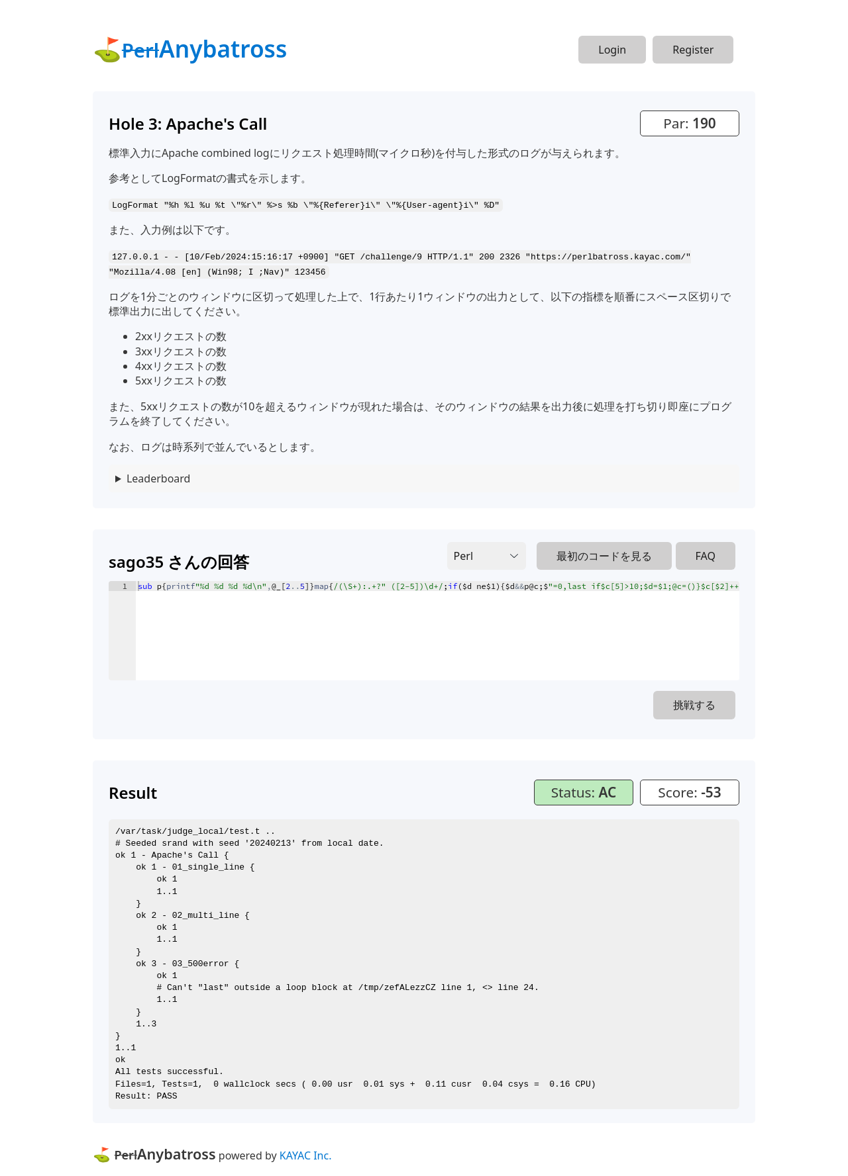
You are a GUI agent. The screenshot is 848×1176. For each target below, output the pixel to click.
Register (693, 49)
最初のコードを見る (604, 554)
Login (612, 49)
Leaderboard (158, 477)
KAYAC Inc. (306, 1154)
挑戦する (694, 703)
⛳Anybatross (190, 48)
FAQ (706, 554)
